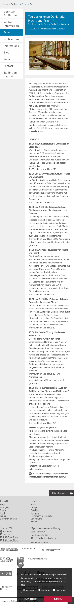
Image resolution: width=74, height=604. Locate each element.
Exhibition (15, 4)
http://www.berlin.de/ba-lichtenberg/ (20, 560)
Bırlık (2, 513)
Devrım (3, 510)
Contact (8, 66)
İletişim (34, 507)
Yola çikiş (4, 507)
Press (7, 59)
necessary (29, 590)
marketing (59, 590)
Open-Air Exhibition (10, 13)
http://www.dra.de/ (6, 587)
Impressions (11, 46)
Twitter (6, 534)
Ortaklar (35, 510)
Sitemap (35, 513)
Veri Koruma (36, 518)
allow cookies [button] (30, 598)
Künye (34, 521)
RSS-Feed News (10, 540)
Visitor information (11, 24)
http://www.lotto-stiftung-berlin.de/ (6, 559)
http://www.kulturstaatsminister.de (51, 548)
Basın (33, 504)
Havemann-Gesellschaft (42, 515)
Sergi (2, 504)
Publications (11, 39)
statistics (44, 590)
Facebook (7, 531)
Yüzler (3, 515)
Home (5, 4)
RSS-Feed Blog (10, 537)
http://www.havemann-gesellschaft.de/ (9, 549)
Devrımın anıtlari (8, 518)
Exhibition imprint (10, 74)
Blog (6, 52)
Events (24, 4)
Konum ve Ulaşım (39, 542)
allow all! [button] (58, 598)
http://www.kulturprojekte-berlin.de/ (6, 573)
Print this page (59, 493)
